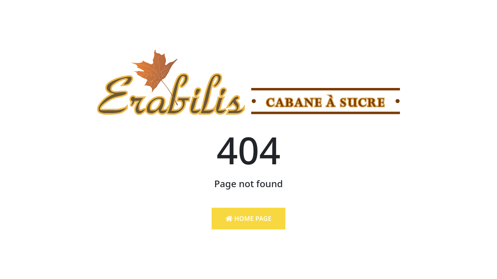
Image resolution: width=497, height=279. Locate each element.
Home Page (248, 218)
